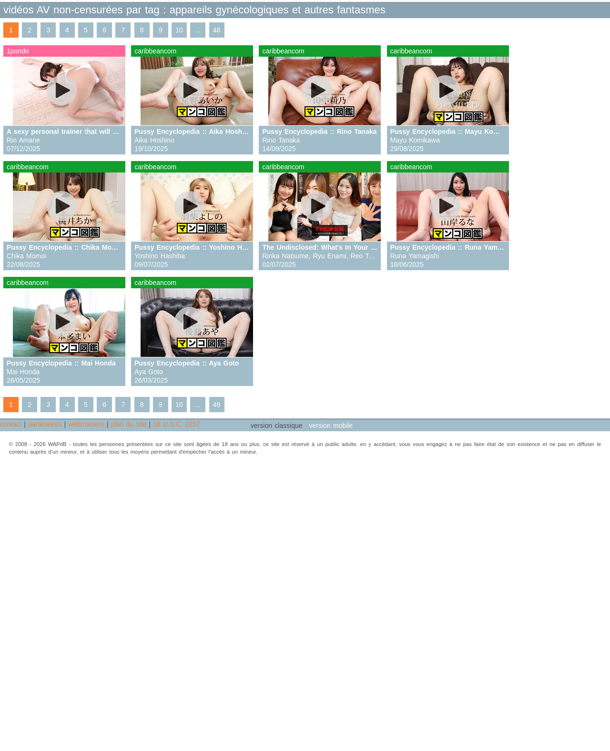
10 (179, 30)
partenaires (44, 424)
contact (10, 424)
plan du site (128, 424)
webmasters (86, 424)
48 (217, 30)
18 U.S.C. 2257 (176, 424)
